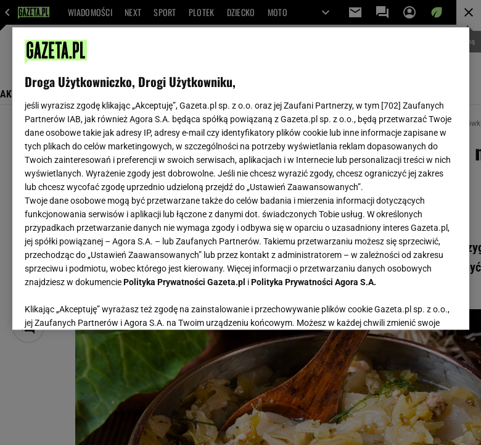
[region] (240, 178)
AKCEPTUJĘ (415, 305)
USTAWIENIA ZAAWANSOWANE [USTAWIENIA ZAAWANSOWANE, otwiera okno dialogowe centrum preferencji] (105, 305)
